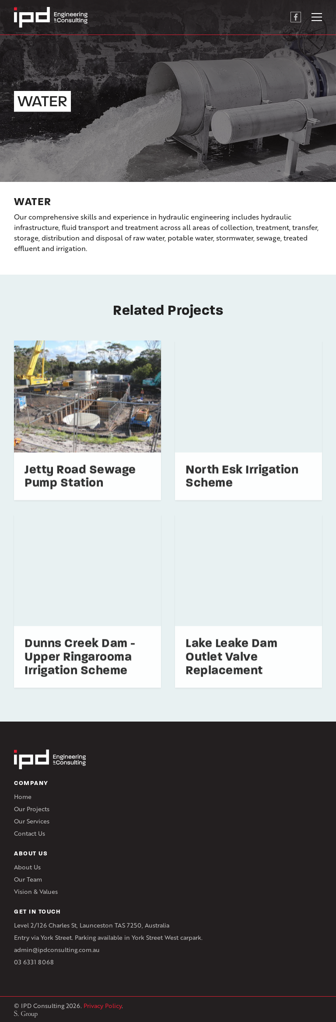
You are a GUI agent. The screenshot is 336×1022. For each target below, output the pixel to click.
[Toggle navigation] (317, 17)
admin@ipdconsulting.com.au (57, 949)
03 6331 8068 (34, 961)
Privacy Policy (103, 1005)
